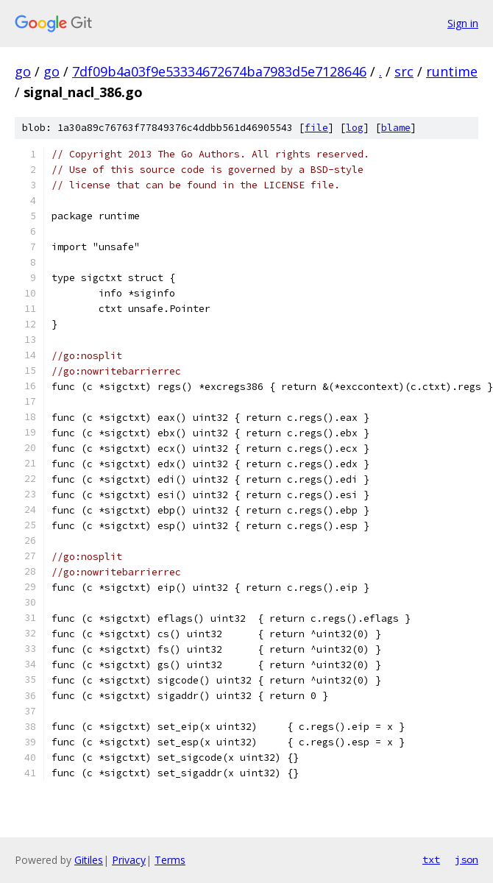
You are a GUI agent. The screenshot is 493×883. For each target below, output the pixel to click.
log (354, 127)
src (404, 71)
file (316, 127)
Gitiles (88, 860)
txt (431, 859)
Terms (170, 860)
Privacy (129, 860)
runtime (452, 71)
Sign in (462, 23)
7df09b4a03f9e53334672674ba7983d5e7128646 (219, 71)
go (23, 71)
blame (396, 127)
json (466, 859)
